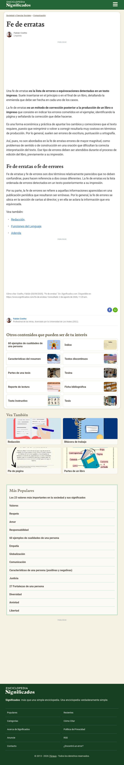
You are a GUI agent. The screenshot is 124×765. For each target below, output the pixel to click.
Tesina (91, 373)
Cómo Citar (69, 721)
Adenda (16, 233)
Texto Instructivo (34, 401)
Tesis (91, 401)
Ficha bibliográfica (91, 387)
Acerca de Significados (18, 729)
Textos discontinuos (91, 359)
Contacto (11, 746)
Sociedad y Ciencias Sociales (18, 15)
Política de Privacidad (74, 729)
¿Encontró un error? (73, 746)
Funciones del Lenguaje (26, 226)
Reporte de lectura (34, 387)
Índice (91, 345)
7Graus (53, 756)
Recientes (68, 712)
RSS (66, 737)
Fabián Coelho (19, 319)
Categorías (12, 721)
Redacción (18, 219)
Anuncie (11, 737)
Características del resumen (34, 359)
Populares (12, 712)
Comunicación (39, 15)
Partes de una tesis (34, 373)
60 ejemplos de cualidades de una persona (34, 345)
